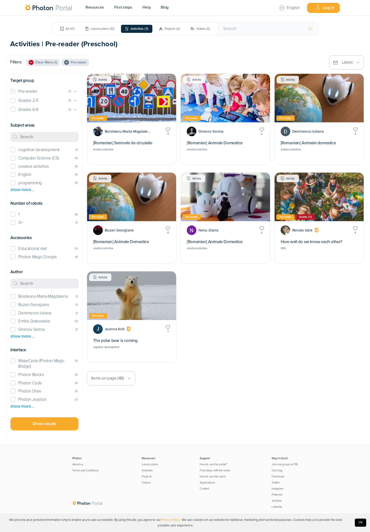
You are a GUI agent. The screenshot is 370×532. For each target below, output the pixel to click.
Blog (165, 7)
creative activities (33, 166)
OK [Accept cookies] (360, 522)
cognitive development (38, 149)
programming (30, 183)
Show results (44, 423)
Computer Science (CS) (38, 158)
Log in (324, 8)
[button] (44, 91)
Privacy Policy (170, 520)
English (24, 174)
